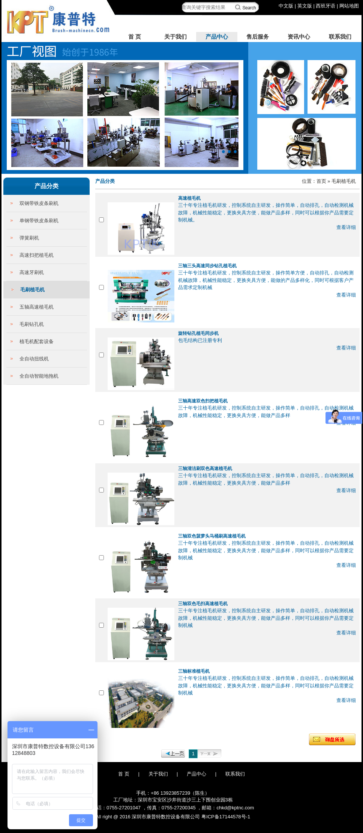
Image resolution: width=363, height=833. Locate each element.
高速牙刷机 (32, 272)
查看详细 (346, 227)
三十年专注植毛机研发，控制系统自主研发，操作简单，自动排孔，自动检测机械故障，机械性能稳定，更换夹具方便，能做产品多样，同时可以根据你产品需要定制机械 (266, 550)
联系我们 (340, 36)
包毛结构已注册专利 (200, 340)
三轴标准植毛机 (194, 671)
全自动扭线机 (34, 359)
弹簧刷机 (29, 238)
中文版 (286, 6)
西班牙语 (325, 6)
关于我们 (175, 36)
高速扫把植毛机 (37, 255)
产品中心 (217, 36)
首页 (321, 181)
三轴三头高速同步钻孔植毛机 (207, 265)
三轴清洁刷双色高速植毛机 (205, 468)
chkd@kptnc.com (235, 807)
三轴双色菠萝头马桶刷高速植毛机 (212, 536)
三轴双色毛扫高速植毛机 (203, 603)
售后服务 (257, 36)
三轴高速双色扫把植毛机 (203, 401)
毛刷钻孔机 (32, 324)
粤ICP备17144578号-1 (225, 816)
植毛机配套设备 (37, 341)
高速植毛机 (189, 198)
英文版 (304, 6)
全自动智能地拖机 (39, 376)
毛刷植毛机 (32, 289)
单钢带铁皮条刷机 (39, 220)
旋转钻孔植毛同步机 (198, 333)
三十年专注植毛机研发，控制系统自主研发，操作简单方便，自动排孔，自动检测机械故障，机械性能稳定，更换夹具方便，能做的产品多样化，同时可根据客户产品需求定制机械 (266, 280)
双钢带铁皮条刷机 (39, 203)
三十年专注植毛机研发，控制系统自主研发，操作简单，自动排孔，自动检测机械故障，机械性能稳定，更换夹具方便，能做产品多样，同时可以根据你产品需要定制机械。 (266, 212)
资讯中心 (299, 36)
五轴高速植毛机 (37, 307)
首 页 (134, 36)
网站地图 (349, 6)
